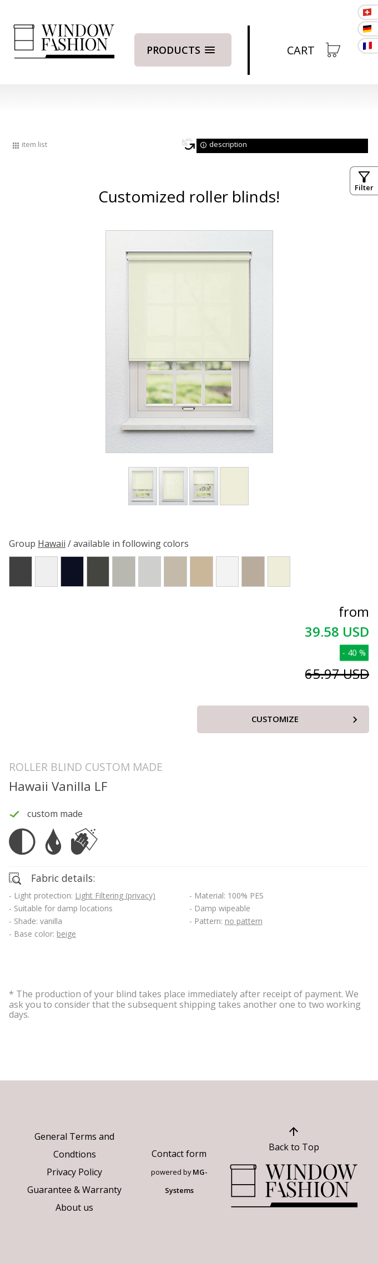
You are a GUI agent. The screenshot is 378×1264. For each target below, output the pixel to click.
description (228, 144)
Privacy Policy (74, 1172)
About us (74, 1207)
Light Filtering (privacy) (115, 895)
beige (66, 933)
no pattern (244, 921)
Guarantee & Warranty (74, 1190)
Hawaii (51, 543)
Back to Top (294, 1147)
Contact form (179, 1154)
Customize (275, 718)
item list (34, 144)
